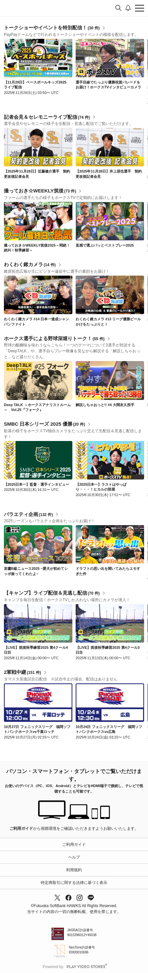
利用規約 (74, 870)
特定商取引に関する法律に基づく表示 (74, 882)
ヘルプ (74, 857)
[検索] (118, 8)
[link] (38, 58)
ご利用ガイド (21, 828)
